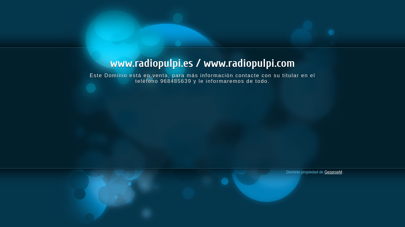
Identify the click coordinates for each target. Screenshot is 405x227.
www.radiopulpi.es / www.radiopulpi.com (202, 63)
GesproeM (333, 172)
